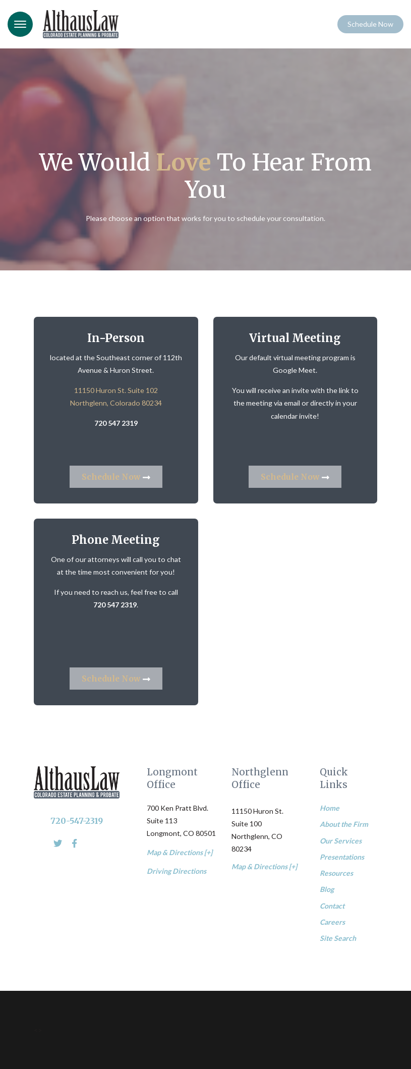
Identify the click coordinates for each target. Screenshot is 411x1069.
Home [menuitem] (329, 808)
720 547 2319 (116, 423)
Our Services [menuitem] (341, 840)
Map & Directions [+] (179, 852)
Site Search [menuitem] (338, 938)
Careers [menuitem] (332, 922)
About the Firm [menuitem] (344, 824)
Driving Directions (176, 871)
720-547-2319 (76, 821)
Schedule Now (370, 24)
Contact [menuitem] (332, 906)
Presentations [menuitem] (342, 857)
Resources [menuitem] (336, 873)
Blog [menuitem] (327, 889)
